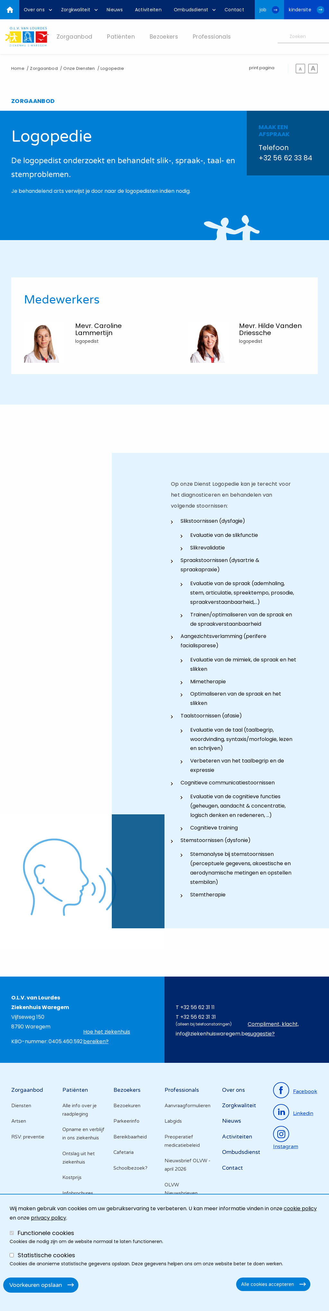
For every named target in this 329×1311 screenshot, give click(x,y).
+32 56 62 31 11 (197, 1007)
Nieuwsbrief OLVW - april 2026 (187, 1165)
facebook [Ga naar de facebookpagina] (305, 1091)
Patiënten (75, 1090)
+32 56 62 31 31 (198, 1017)
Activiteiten (237, 1136)
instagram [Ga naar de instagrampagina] (285, 1146)
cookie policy (300, 1208)
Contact (232, 1168)
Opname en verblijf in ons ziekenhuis (83, 1134)
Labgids (173, 1121)
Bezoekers (126, 1090)
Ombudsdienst (241, 1152)
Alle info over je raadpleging (79, 1110)
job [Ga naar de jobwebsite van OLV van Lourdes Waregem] (263, 9)
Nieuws (231, 1121)
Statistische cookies (46, 1255)
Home (17, 68)
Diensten (21, 1106)
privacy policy (48, 1218)
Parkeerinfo (126, 1121)
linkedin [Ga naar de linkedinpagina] (303, 1113)
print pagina (261, 68)
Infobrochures (77, 1193)
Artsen (18, 1121)
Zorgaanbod (44, 68)
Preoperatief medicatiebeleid (182, 1141)
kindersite (300, 9)
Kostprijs (72, 1177)
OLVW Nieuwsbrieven (181, 1189)
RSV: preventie (27, 1137)
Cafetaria (123, 1152)
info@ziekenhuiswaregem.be (212, 1033)
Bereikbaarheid (130, 1137)
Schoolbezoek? (130, 1168)
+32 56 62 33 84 (285, 158)
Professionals (181, 1090)
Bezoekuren (126, 1106)
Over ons (233, 1090)
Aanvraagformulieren (187, 1106)
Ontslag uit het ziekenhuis (78, 1158)
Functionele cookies (46, 1233)
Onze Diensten (79, 68)
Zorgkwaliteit (239, 1105)
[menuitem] (36, 9)
